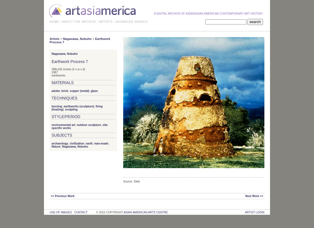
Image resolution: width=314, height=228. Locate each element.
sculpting (71, 109)
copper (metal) (79, 90)
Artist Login (254, 212)
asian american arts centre (145, 212)
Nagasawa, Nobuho (77, 38)
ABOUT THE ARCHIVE (79, 21)
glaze (94, 90)
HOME (54, 21)
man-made (101, 143)
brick (64, 90)
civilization (77, 143)
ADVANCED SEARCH (132, 21)
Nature (56, 146)
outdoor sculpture (89, 125)
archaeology (60, 143)
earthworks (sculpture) (79, 106)
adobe (56, 90)
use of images (61, 212)
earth (89, 143)
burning (57, 106)
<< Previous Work (62, 196)
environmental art (63, 125)
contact (80, 212)
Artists (54, 38)
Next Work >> (254, 196)
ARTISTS (106, 21)
